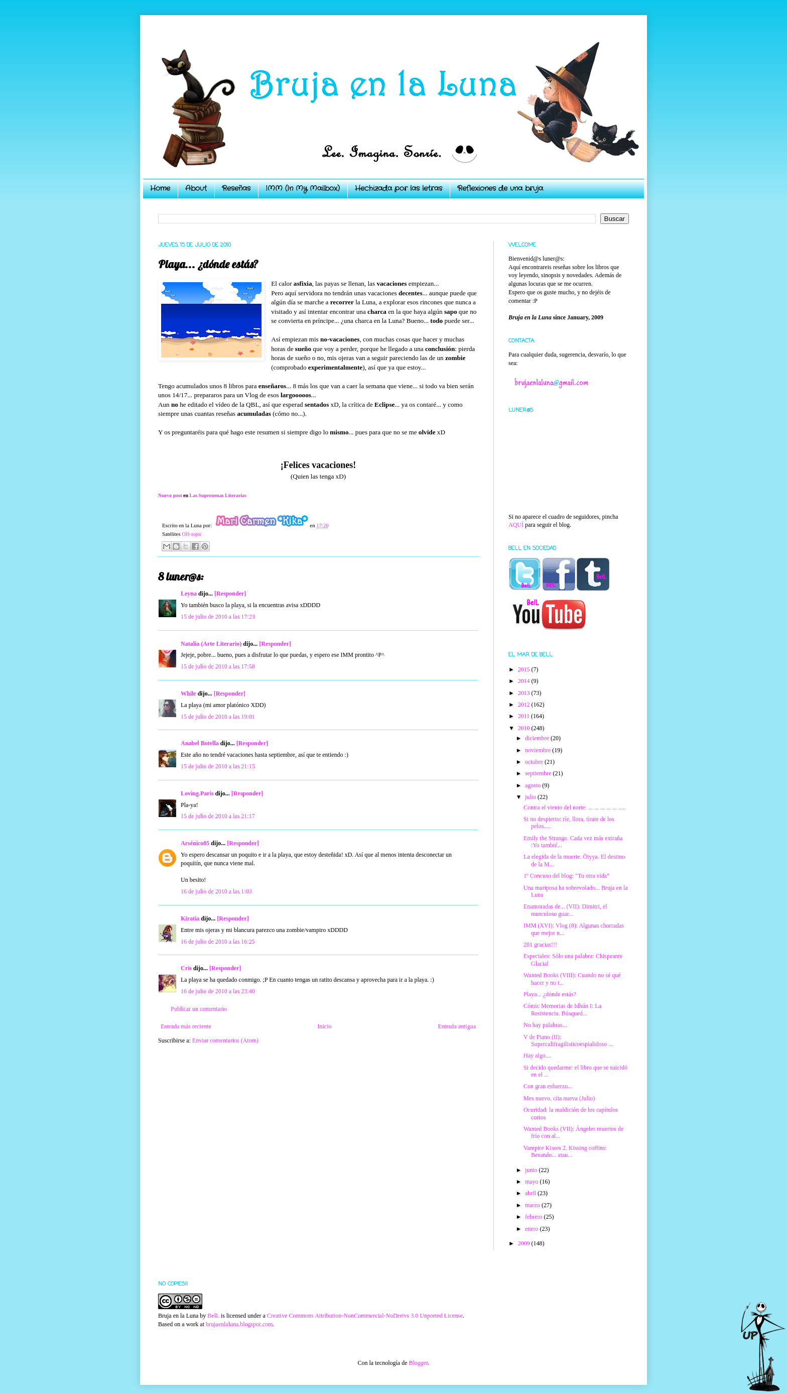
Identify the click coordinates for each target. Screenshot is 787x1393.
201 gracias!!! (540, 944)
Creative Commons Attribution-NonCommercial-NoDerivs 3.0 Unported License (365, 1315)
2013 (525, 693)
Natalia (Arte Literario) (211, 643)
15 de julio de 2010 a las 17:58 (218, 666)
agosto (533, 785)
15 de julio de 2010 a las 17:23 (218, 616)
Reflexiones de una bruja (500, 188)
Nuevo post (170, 495)
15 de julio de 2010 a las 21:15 (218, 766)
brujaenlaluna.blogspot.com (239, 1324)
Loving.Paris (197, 793)
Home (160, 188)
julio (531, 796)
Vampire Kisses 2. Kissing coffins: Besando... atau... (565, 1151)
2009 (525, 1243)
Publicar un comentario (199, 1008)
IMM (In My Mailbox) (303, 188)
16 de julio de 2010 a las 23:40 (218, 991)
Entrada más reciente (186, 1026)
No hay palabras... (545, 1024)
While (188, 693)
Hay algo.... (537, 1055)
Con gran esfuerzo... (547, 1086)
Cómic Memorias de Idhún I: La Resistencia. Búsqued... (562, 1009)
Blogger (418, 1362)
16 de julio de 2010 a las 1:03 (216, 891)
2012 (525, 704)
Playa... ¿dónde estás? (549, 994)
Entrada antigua (457, 1026)
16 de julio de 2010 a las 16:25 (218, 941)
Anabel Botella (200, 743)
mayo (532, 1181)
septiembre (539, 773)
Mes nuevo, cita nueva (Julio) (559, 1098)
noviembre (538, 750)
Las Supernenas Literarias (218, 495)
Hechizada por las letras (398, 188)
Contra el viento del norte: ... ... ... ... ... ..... (574, 807)
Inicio (324, 1026)
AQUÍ (515, 524)
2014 (525, 680)
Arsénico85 (195, 843)
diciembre (538, 738)
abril (531, 1193)
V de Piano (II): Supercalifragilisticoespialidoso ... (568, 1040)
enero (532, 1228)
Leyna (189, 593)
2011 (525, 716)
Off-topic (192, 534)
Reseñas (236, 188)
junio (532, 1170)
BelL (213, 1315)
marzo (533, 1205)
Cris (186, 968)
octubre (535, 761)
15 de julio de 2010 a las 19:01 (218, 716)
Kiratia (190, 918)
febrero (534, 1216)
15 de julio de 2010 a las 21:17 (218, 816)
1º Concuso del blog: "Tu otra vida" (566, 875)
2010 (525, 728)
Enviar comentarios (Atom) (225, 1040)
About (196, 188)
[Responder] (230, 593)
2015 (525, 669)
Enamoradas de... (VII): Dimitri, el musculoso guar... (565, 910)
